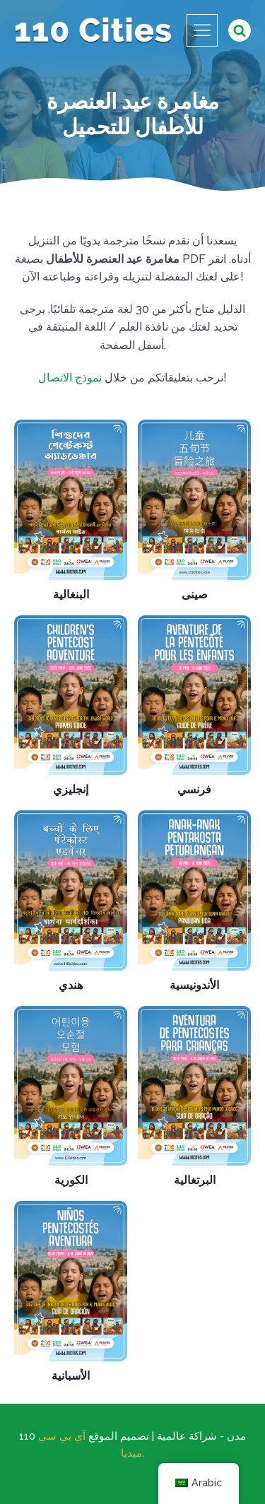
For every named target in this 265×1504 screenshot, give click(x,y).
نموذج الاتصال (70, 377)
